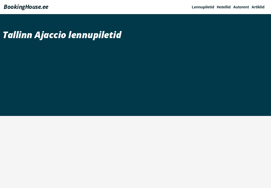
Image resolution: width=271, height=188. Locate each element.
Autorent (241, 7)
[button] (259, 7)
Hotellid (224, 7)
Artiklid (257, 7)
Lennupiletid (203, 7)
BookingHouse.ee (26, 6)
